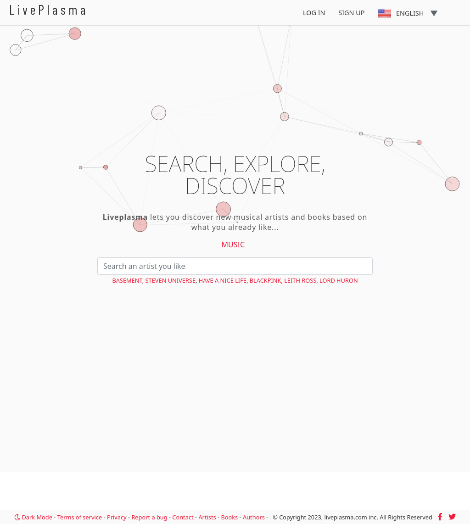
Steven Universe (170, 280)
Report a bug (149, 517)
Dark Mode (33, 517)
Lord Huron (338, 280)
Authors (254, 517)
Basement (127, 280)
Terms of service (79, 517)
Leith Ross (300, 280)
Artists (207, 517)
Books (229, 517)
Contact (182, 517)
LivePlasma (49, 9)
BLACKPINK (265, 280)
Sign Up (351, 12)
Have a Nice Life (222, 280)
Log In (314, 12)
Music (233, 245)
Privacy (117, 517)
